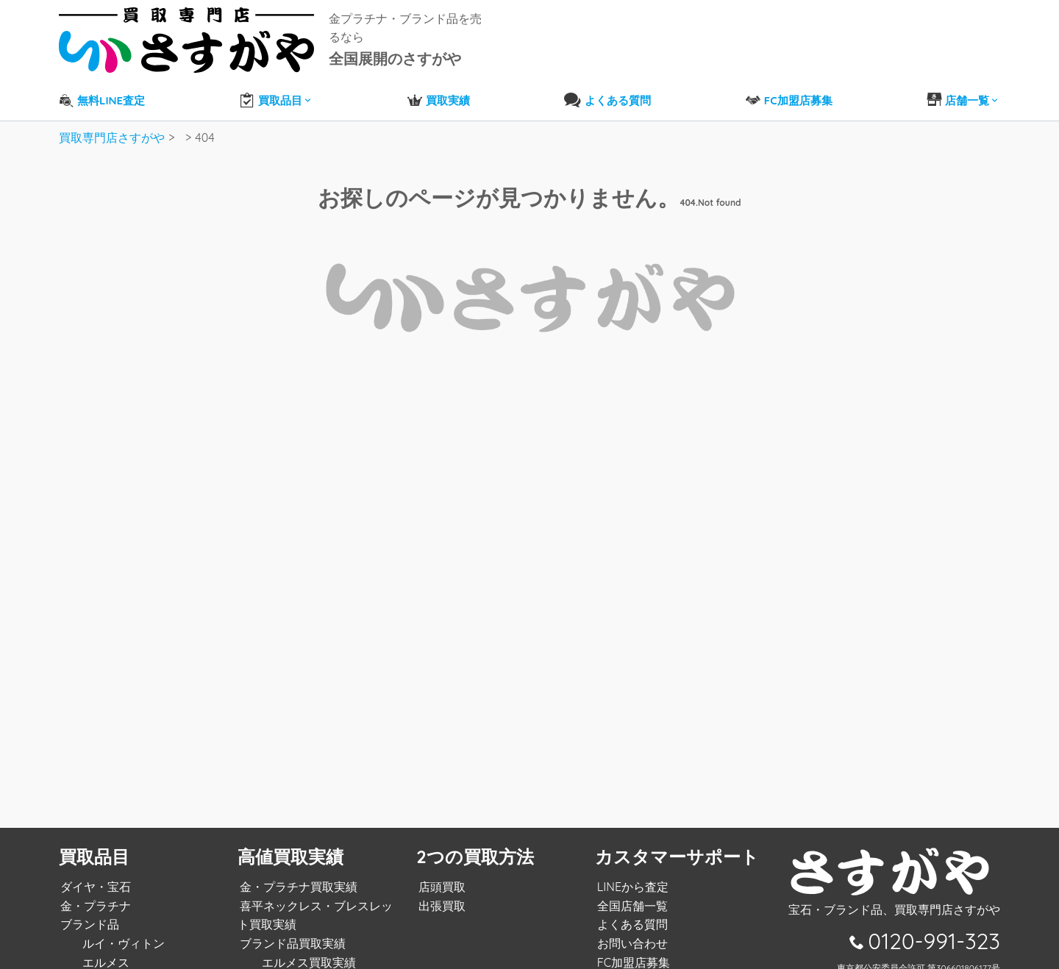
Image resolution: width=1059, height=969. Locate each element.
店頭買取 (439, 875)
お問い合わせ (630, 932)
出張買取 (439, 894)
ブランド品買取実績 (290, 932)
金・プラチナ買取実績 (296, 875)
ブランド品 (88, 913)
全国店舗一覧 (630, 894)
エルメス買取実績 (307, 950)
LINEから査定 (630, 875)
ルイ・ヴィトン (122, 932)
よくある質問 (630, 913)
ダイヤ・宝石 (94, 875)
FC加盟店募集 (631, 950)
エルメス (104, 950)
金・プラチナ (94, 894)
